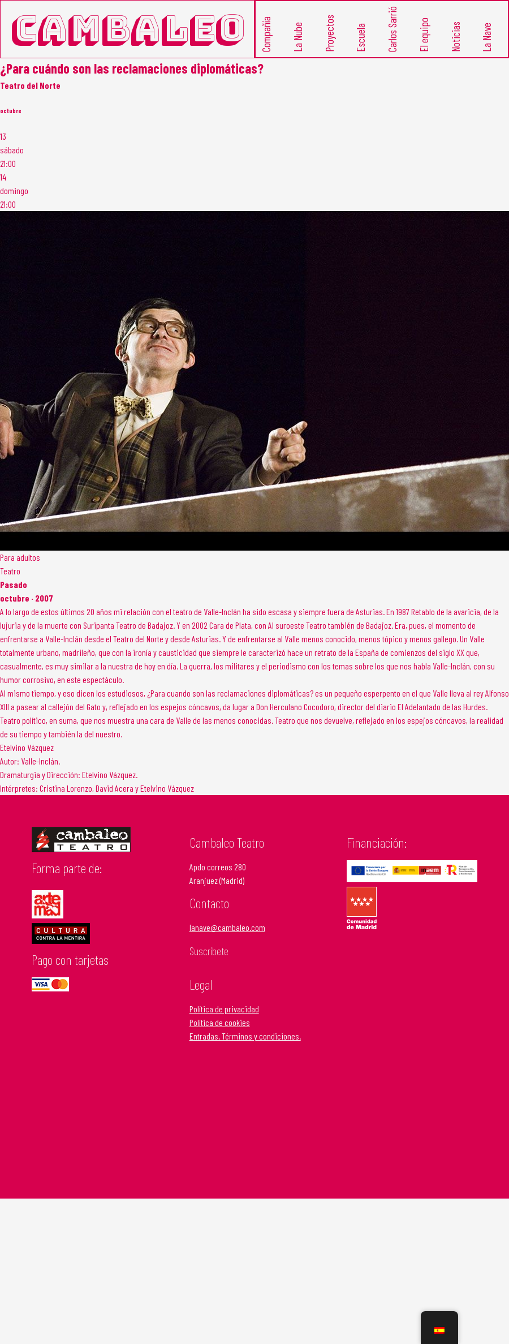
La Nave (486, 37)
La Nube (297, 37)
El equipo (423, 35)
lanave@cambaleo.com (227, 927)
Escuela (360, 37)
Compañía (266, 34)
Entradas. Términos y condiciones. (245, 1035)
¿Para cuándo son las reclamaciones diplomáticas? (132, 68)
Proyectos (328, 33)
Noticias (454, 37)
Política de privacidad (224, 1008)
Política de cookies (219, 1022)
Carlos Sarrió (392, 29)
